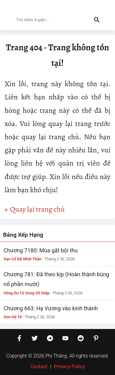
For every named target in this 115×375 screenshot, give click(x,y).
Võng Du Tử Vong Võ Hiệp (27, 293)
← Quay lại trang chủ (35, 209)
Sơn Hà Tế (13, 317)
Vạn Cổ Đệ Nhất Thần (23, 259)
